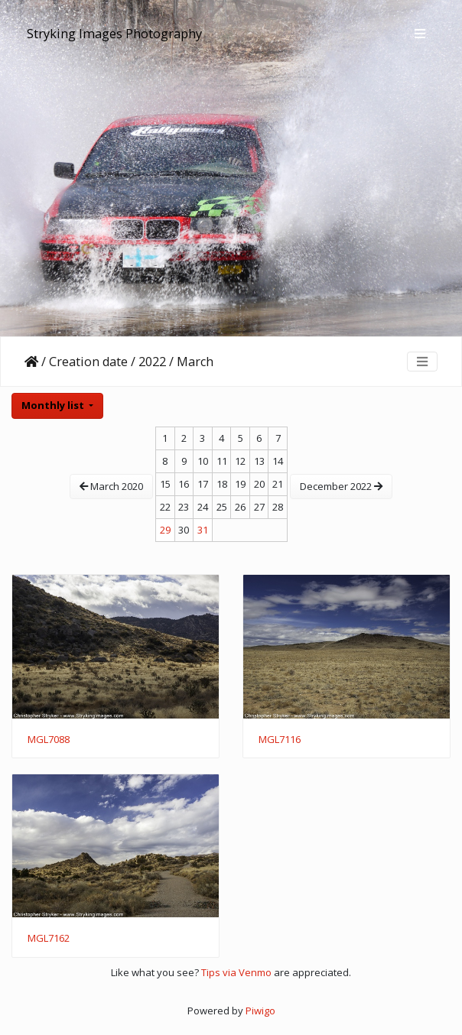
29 (165, 530)
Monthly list (53, 405)
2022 (152, 361)
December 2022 (341, 486)
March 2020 (111, 486)
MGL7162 (49, 939)
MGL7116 (280, 740)
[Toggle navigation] (420, 34)
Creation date (88, 361)
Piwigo (260, 1010)
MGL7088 (49, 740)
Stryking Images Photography (114, 33)
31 (202, 530)
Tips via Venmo (236, 972)
